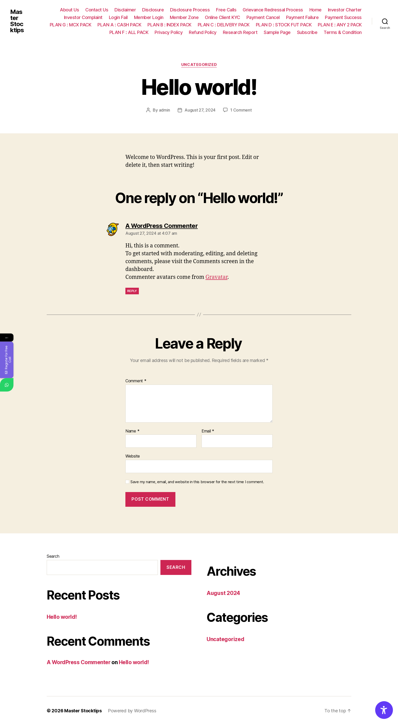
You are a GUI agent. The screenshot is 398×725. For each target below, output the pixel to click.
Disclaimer (125, 9)
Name (132, 431)
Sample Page (277, 32)
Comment (135, 381)
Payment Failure (302, 17)
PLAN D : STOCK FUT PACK (284, 24)
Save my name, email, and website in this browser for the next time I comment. (197, 482)
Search (53, 556)
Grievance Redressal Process (273, 9)
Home (315, 9)
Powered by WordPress (132, 710)
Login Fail (118, 17)
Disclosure (153, 9)
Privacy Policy (169, 32)
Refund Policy (203, 32)
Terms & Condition (343, 32)
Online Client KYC (222, 17)
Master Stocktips (17, 21)
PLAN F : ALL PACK (128, 32)
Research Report (240, 32)
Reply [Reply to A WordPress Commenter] (132, 291)
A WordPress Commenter (78, 662)
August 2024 (223, 593)
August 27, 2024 (200, 110)
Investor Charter (345, 9)
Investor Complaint (83, 17)
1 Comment (241, 110)
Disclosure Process (190, 9)
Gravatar (217, 277)
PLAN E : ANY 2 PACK (340, 24)
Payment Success (343, 17)
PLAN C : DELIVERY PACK (224, 24)
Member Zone (184, 17)
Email (208, 431)
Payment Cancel (263, 17)
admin (164, 110)
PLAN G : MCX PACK (70, 24)
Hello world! (62, 617)
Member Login (148, 17)
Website (132, 456)
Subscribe (307, 32)
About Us (69, 9)
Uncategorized (199, 64)
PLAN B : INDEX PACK (169, 24)
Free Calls (226, 9)
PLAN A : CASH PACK (119, 24)
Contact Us (96, 9)
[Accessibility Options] (384, 710)
